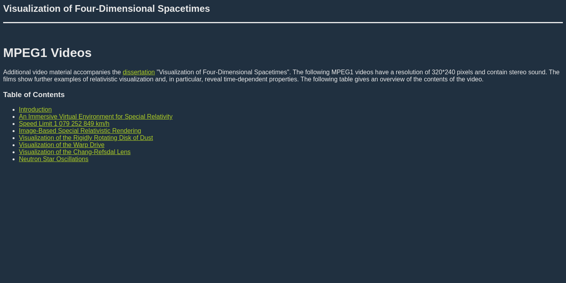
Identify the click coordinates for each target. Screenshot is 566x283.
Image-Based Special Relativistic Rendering (80, 130)
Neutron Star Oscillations (53, 159)
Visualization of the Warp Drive (62, 145)
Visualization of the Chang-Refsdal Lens (74, 152)
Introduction (35, 109)
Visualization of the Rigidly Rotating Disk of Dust (86, 137)
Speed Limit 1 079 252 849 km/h (64, 123)
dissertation (139, 72)
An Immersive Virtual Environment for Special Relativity (96, 116)
